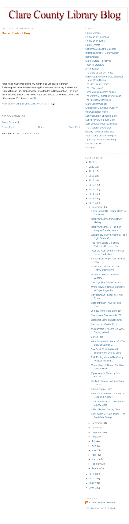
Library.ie (89, 147)
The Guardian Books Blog (98, 127)
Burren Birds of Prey (101, 389)
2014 (92, 194)
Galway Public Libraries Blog (99, 131)
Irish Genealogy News (96, 112)
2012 (92, 203)
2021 (92, 162)
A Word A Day (92, 68)
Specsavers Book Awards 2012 (107, 315)
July (94, 441)
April (94, 455)
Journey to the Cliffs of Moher (106, 311)
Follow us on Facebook (97, 37)
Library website (93, 33)
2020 (92, 167)
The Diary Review (94, 88)
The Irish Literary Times (97, 84)
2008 (92, 487)
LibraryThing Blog (94, 143)
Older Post (74, 127)
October (96, 427)
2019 (92, 171)
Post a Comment (10, 122)
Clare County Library (102, 503)
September (97, 432)
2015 (92, 189)
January (96, 468)
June (94, 445)
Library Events (92, 45)
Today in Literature (94, 64)
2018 (92, 176)
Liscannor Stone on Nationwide (107, 320)
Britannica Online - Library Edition (102, 53)
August (95, 436)
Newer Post (8, 127)
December (97, 207)
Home (41, 127)
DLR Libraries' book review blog (101, 123)
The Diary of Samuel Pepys (99, 72)
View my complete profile (100, 508)
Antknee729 (30, 98)
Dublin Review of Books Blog (100, 119)
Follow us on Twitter (95, 41)
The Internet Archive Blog (98, 100)
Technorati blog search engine (100, 92)
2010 (92, 478)
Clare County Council (96, 104)
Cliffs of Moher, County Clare (105, 409)
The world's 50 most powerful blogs (103, 96)
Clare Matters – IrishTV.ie (98, 61)
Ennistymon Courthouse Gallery (101, 108)
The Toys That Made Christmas (107, 282)
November (97, 423)
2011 (92, 474)
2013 (92, 198)
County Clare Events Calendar (100, 49)
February (96, 464)
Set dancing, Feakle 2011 (104, 324)
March (95, 459)
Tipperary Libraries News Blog (100, 139)
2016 (92, 185)
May (94, 450)
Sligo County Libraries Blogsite (100, 135)
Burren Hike (97, 337)
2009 (92, 483)
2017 (92, 180)
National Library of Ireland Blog (101, 116)
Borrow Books (92, 57)
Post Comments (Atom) (27, 133)
